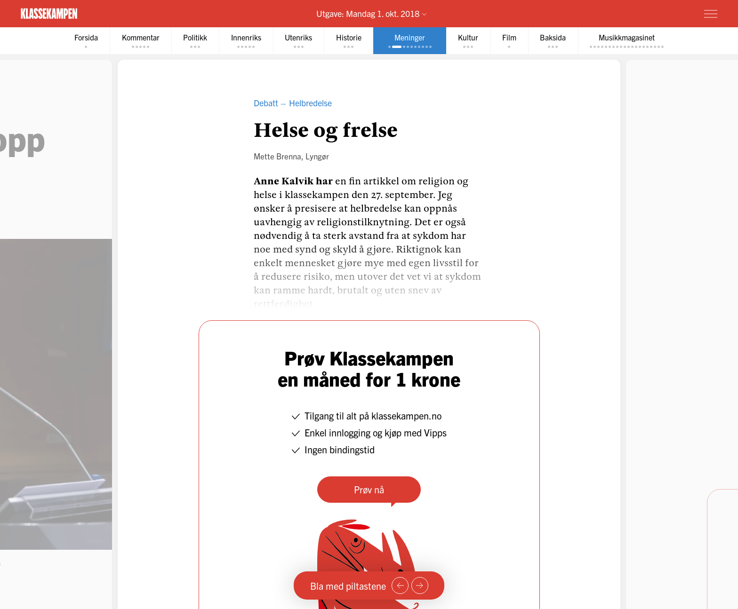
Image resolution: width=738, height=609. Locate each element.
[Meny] (710, 13)
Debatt (266, 102)
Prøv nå (369, 489)
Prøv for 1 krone (655, 13)
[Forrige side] (400, 585)
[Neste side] (419, 585)
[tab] (83, 40)
